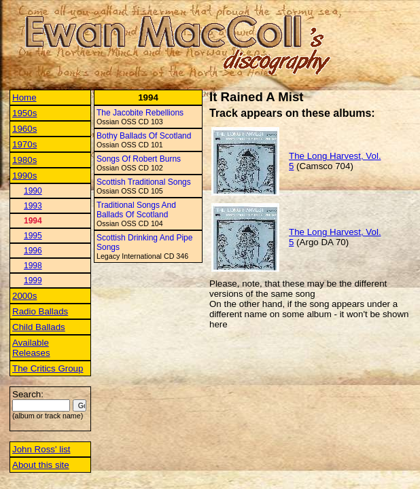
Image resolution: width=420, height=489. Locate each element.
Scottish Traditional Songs (144, 182)
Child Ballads (38, 327)
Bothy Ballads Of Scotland (144, 136)
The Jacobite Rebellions (140, 112)
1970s (24, 144)
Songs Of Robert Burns (139, 159)
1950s (24, 113)
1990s (24, 175)
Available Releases (31, 348)
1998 (33, 265)
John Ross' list (41, 449)
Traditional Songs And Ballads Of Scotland (136, 209)
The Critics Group (47, 368)
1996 (33, 250)
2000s (24, 296)
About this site (40, 465)
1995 (33, 235)
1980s (24, 160)
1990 (33, 191)
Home (24, 97)
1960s (24, 129)
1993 (33, 206)
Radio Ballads (40, 311)
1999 (33, 280)
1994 (33, 220)
